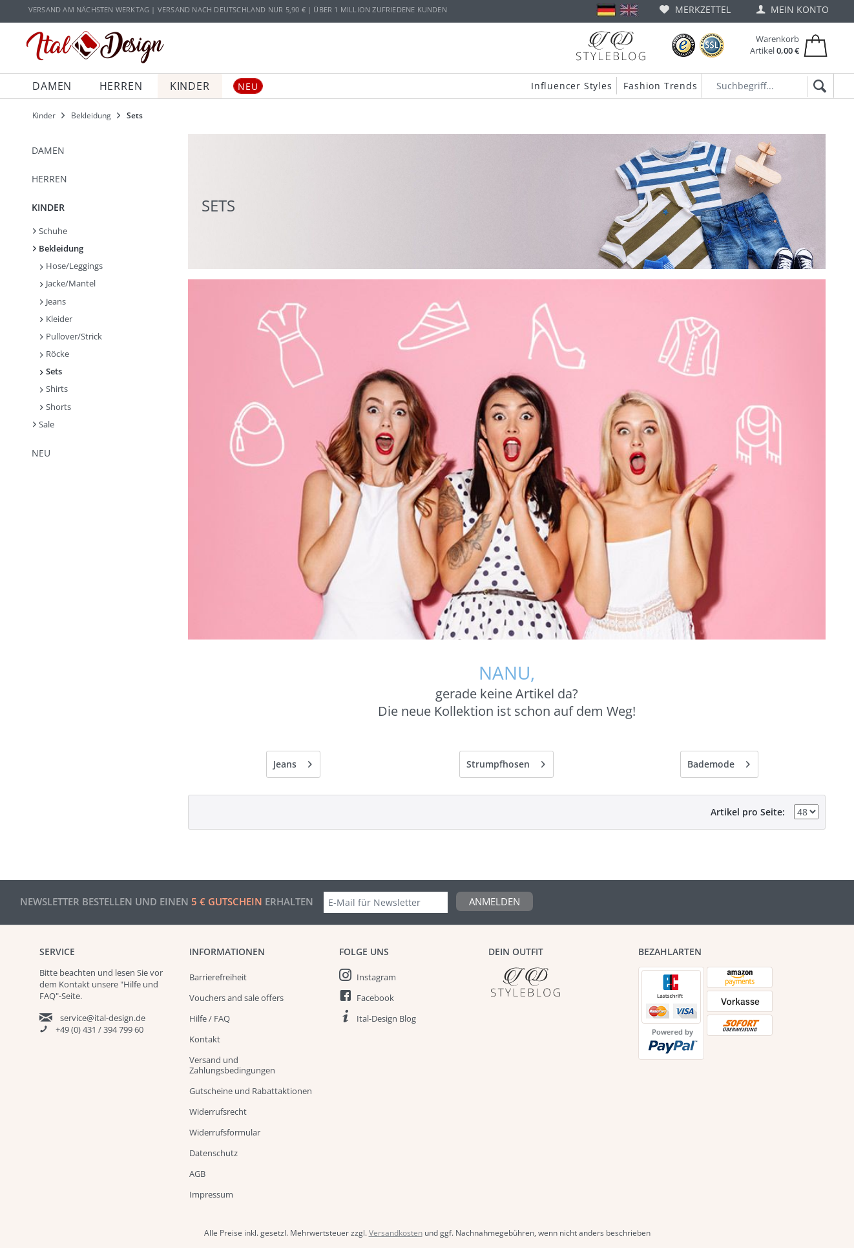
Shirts (54, 388)
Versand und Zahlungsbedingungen (232, 1065)
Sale (43, 424)
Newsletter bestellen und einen (105, 901)
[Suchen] (817, 86)
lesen (125, 972)
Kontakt (204, 1039)
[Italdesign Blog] (556, 982)
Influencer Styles (571, 86)
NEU (41, 453)
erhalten (287, 901)
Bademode (718, 762)
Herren (49, 179)
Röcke (54, 354)
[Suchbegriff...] (768, 86)
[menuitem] (695, 9)
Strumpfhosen (505, 762)
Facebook (375, 998)
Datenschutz (213, 1153)
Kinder (48, 207)
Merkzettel (695, 9)
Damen (48, 150)
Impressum (211, 1194)
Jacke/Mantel (68, 283)
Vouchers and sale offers (236, 998)
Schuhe (50, 231)
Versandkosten (395, 1232)
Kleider (56, 319)
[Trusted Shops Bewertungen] (683, 45)
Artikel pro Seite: (748, 812)
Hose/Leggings (71, 266)
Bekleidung (58, 248)
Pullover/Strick (71, 336)
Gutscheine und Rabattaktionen (250, 1091)
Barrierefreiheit (218, 977)
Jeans (53, 301)
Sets (51, 371)
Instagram (376, 977)
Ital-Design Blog (386, 1018)
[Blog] (610, 45)
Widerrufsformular (224, 1132)
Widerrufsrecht (218, 1111)
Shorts (55, 407)
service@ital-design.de (102, 1018)
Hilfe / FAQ (209, 1018)
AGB (197, 1173)
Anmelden (494, 901)
